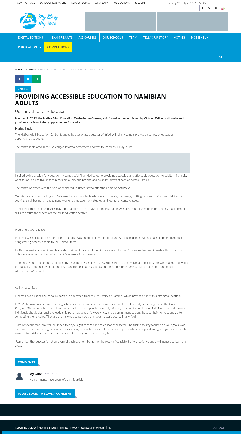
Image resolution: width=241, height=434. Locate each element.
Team (133, 37)
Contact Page (26, 2)
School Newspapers (53, 2)
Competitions (58, 47)
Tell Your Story (155, 37)
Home (18, 69)
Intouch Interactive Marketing (87, 427)
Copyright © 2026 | (27, 427)
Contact (218, 427)
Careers (31, 69)
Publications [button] (29, 47)
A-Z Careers (87, 37)
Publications (121, 2)
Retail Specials (80, 2)
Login (140, 2)
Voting (179, 37)
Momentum (200, 37)
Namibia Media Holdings (53, 427)
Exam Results (62, 37)
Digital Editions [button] (32, 37)
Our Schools (112, 37)
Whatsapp (101, 2)
